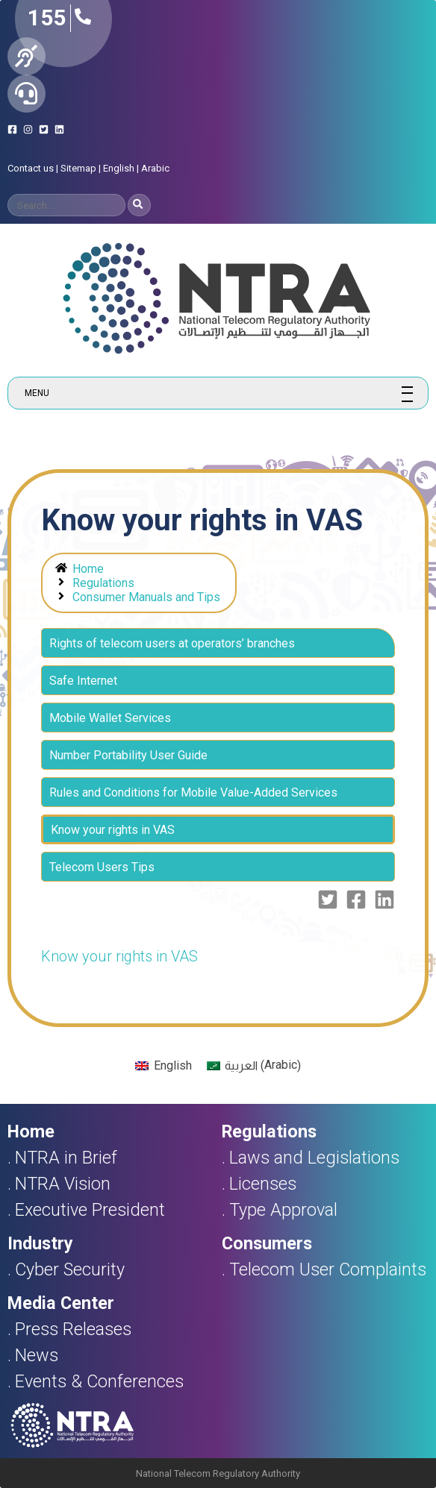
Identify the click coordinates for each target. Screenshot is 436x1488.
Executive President (90, 1209)
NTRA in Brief (66, 1157)
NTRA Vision (62, 1183)
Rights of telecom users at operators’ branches (172, 643)
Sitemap (78, 168)
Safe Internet (83, 681)
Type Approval (283, 1209)
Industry (40, 1243)
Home (88, 569)
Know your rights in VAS (119, 956)
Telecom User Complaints (327, 1269)
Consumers (267, 1243)
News (36, 1355)
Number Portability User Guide (128, 755)
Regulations (103, 583)
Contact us (30, 168)
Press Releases (73, 1329)
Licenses (262, 1183)
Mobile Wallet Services (110, 718)
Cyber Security (70, 1269)
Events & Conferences (99, 1381)
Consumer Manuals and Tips (146, 597)
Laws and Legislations (314, 1157)
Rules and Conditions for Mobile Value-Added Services (193, 792)
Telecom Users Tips (102, 867)
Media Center (60, 1303)
